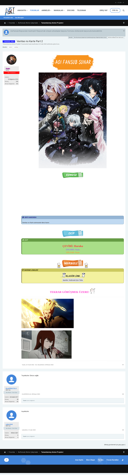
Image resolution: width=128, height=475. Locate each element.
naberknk (9, 424)
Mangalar (58, 10)
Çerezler (71, 37)
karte (10, 47)
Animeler (46, 10)
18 (17, 399)
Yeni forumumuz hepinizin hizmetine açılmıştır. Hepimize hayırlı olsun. (90, 37)
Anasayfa (21, 10)
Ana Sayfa (79, 460)
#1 (123, 365)
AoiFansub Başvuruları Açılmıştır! (116, 37)
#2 (123, 394)
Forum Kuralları (113, 460)
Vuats (30, 44)
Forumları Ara (8, 17)
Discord (71, 10)
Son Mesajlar (19, 17)
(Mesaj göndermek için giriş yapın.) (114, 444)
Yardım (100, 460)
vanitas (16, 47)
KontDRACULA (11, 388)
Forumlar (34, 10)
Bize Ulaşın (90, 460)
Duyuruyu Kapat (124, 31)
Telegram (81, 10)
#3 (123, 430)
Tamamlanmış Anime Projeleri (12, 44)
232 (17, 81)
